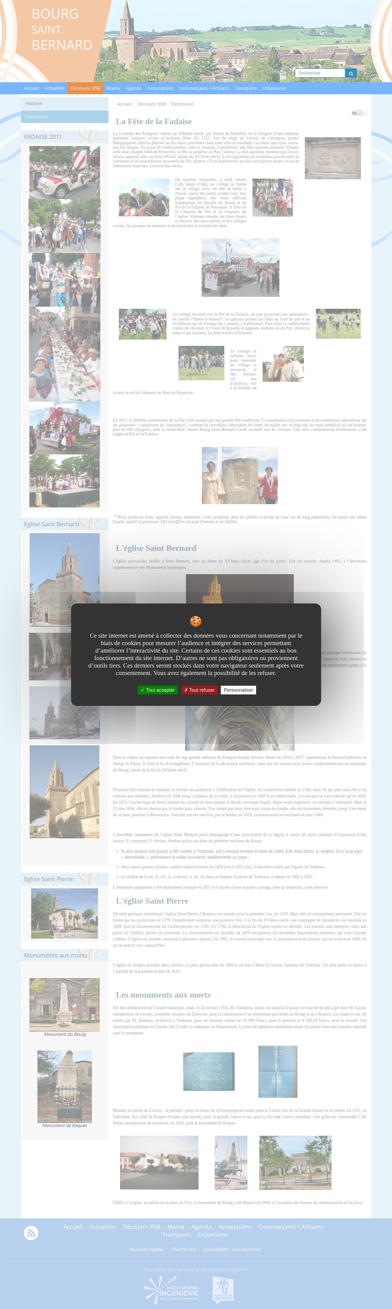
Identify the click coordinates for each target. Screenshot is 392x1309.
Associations (160, 88)
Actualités (55, 88)
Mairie (113, 88)
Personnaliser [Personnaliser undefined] (238, 689)
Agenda (133, 88)
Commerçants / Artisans (204, 88)
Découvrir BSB (86, 88)
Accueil (31, 88)
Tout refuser (199, 689)
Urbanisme (274, 88)
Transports (246, 88)
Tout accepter (158, 689)
